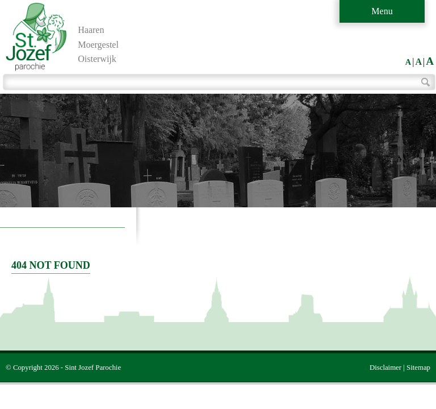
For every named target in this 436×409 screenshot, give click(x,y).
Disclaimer (385, 368)
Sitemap (418, 368)
